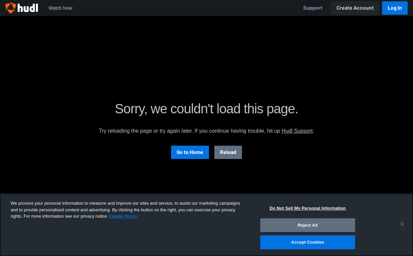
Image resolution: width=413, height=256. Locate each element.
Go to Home (190, 152)
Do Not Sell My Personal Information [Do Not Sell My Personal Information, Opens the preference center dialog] (308, 208)
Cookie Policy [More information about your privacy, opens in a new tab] (123, 216)
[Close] (402, 224)
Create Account (355, 7)
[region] (206, 224)
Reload (228, 152)
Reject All (308, 225)
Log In (395, 7)
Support (312, 7)
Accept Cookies (307, 242)
